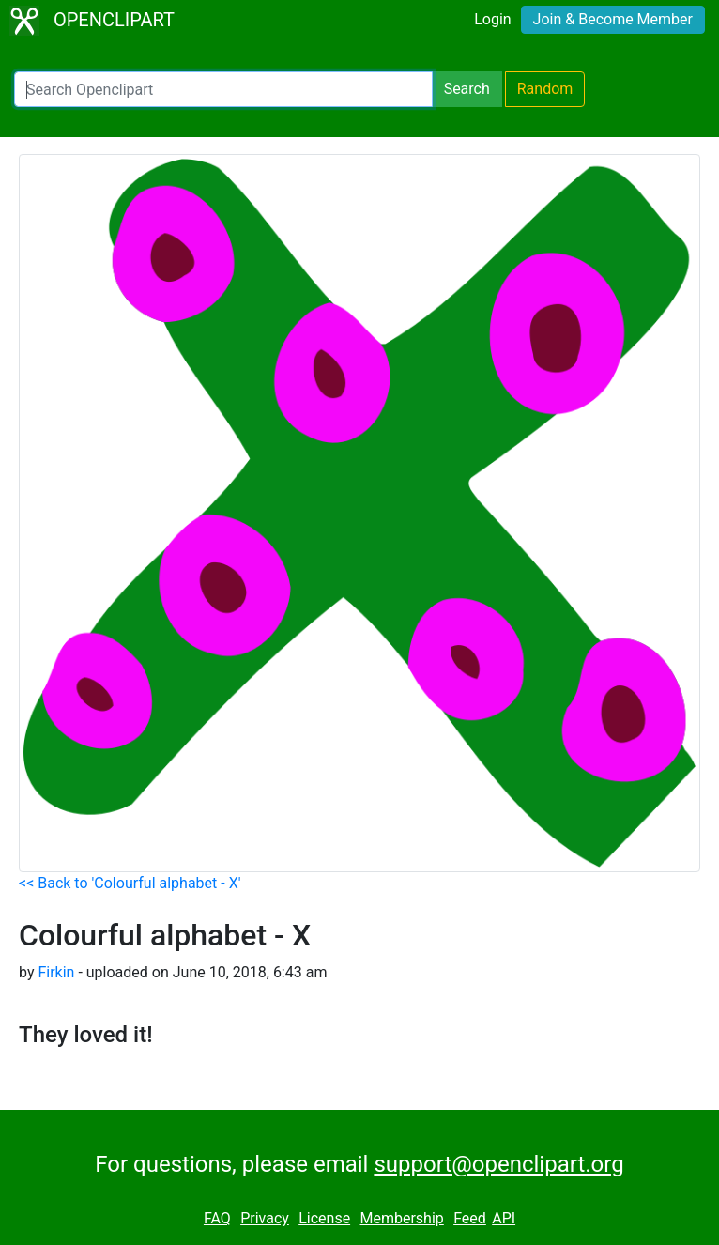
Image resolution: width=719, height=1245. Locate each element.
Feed (469, 1218)
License (324, 1218)
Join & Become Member (613, 19)
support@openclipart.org (498, 1164)
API (503, 1218)
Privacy (264, 1218)
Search (467, 89)
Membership (401, 1218)
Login (492, 19)
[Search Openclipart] (223, 89)
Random (545, 89)
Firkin (56, 972)
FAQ (217, 1218)
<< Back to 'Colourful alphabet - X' (129, 883)
